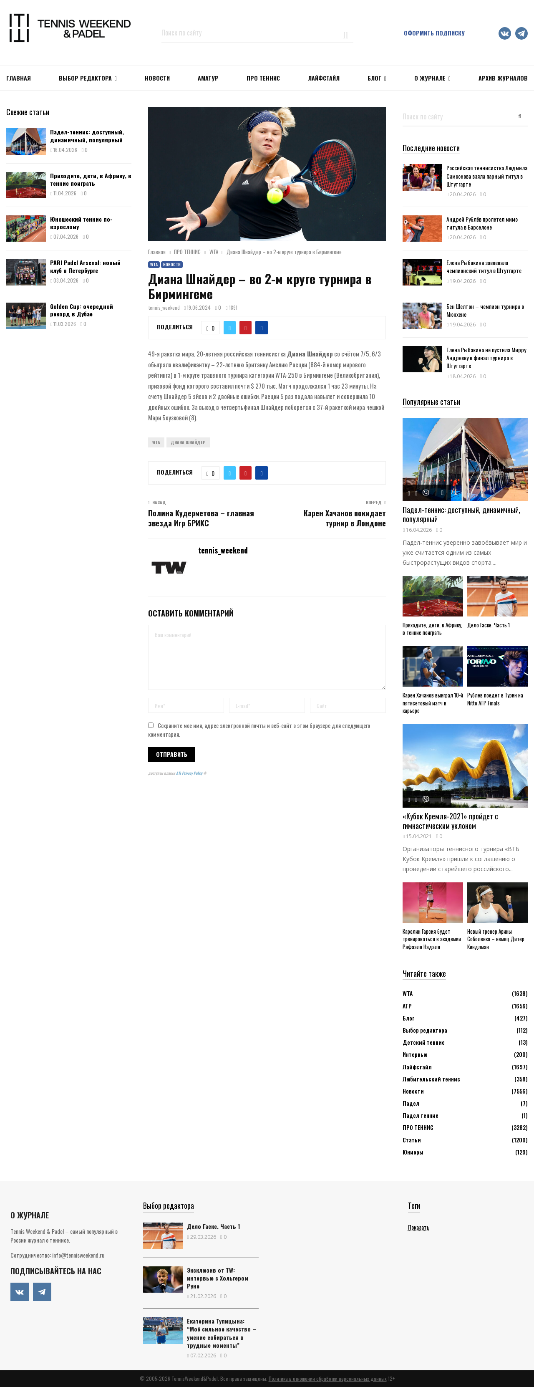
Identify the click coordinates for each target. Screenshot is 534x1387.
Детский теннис (424, 1042)
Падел (411, 1103)
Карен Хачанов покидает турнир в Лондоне (345, 518)
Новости (172, 264)
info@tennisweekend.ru (78, 1255)
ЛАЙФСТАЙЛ (324, 77)
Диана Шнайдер (188, 442)
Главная (18, 77)
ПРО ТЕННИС (263, 77)
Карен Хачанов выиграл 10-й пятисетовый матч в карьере (433, 703)
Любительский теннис (431, 1078)
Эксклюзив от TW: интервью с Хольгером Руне (217, 1278)
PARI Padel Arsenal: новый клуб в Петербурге (85, 266)
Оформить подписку (434, 32)
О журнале (430, 77)
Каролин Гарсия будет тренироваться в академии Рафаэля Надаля (432, 939)
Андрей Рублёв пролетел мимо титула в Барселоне (482, 223)
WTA (154, 264)
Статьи (412, 1139)
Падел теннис (420, 1115)
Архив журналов (503, 77)
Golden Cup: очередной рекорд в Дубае (81, 310)
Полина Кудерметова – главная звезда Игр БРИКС (201, 518)
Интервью (415, 1054)
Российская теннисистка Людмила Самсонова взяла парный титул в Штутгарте (486, 175)
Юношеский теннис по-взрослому (81, 223)
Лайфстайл (417, 1066)
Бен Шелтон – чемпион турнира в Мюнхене (485, 310)
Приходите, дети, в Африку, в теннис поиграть (90, 179)
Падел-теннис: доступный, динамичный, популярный (87, 135)
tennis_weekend (164, 307)
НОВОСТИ (157, 77)
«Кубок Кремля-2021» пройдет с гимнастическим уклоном (450, 821)
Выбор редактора (85, 77)
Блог (374, 77)
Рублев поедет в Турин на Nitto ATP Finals (495, 699)
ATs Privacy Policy (189, 773)
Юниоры (413, 1151)
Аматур (208, 77)
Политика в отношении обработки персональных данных (328, 1378)
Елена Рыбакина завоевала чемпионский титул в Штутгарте (483, 266)
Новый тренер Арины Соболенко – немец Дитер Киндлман (495, 939)
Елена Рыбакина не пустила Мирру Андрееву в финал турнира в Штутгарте (486, 357)
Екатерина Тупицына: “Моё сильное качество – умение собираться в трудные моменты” (221, 1332)
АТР (407, 1005)
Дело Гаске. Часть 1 (488, 625)
